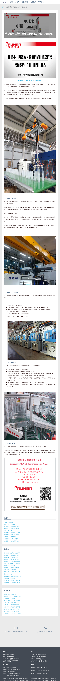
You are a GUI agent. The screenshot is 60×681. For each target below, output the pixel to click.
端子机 (52, 680)
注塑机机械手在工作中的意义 (11, 539)
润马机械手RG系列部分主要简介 (12, 532)
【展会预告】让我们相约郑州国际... (12, 613)
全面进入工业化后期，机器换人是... (12, 572)
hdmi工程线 (41, 678)
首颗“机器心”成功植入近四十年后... (12, 563)
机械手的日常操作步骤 (9, 524)
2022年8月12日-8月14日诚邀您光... (12, 600)
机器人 (17, 2)
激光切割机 (33, 680)
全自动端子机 (19, 678)
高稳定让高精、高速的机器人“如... (12, 582)
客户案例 (41, 2)
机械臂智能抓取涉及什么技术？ (11, 557)
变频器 (52, 678)
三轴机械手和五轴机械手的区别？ (12, 541)
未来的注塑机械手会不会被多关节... (12, 528)
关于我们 (33, 2)
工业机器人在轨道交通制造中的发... (12, 561)
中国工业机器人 (8, 574)
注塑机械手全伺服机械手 (10, 536)
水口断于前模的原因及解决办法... (12, 609)
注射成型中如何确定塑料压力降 (11, 604)
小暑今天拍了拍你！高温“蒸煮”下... (12, 602)
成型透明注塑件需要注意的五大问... (12, 526)
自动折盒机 (11, 678)
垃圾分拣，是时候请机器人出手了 (12, 567)
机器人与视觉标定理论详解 (10, 569)
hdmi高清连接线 (33, 678)
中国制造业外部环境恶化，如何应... (12, 559)
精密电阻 (28, 680)
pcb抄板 (12, 680)
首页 (11, 2)
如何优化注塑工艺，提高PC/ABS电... (13, 596)
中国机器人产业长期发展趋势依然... (12, 576)
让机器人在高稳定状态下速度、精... (12, 580)
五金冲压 (22, 680)
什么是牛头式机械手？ (9, 522)
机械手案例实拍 (8, 530)
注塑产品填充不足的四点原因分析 (12, 607)
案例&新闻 (25, 2)
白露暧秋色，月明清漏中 (10, 598)
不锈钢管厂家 (41, 680)
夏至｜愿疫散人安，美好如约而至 (12, 611)
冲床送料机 (26, 678)
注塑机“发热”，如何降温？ (10, 594)
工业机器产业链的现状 (9, 565)
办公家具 (47, 680)
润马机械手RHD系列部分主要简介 (12, 534)
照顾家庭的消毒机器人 (9, 578)
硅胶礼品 (17, 680)
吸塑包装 (47, 678)
